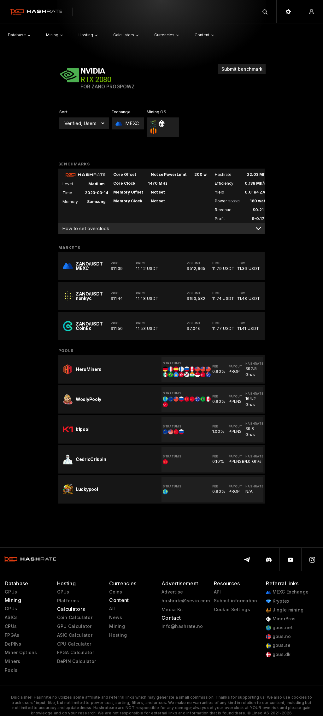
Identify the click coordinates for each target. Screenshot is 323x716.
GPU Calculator (74, 626)
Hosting (118, 635)
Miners (13, 661)
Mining (117, 626)
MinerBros (281, 619)
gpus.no (278, 636)
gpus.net (279, 627)
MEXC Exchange (287, 592)
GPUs (11, 591)
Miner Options (21, 652)
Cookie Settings (232, 609)
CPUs (11, 626)
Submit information (235, 600)
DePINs (13, 644)
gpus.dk (278, 654)
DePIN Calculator (76, 661)
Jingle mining (284, 610)
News (115, 617)
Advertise (172, 591)
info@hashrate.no (182, 626)
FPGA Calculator (75, 652)
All (112, 608)
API (217, 591)
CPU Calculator (74, 644)
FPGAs (12, 635)
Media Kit (172, 609)
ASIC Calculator (74, 635)
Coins (115, 591)
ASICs (11, 617)
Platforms (68, 600)
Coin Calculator (74, 617)
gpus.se (278, 645)
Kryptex (277, 601)
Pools (11, 670)
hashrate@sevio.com (186, 600)
